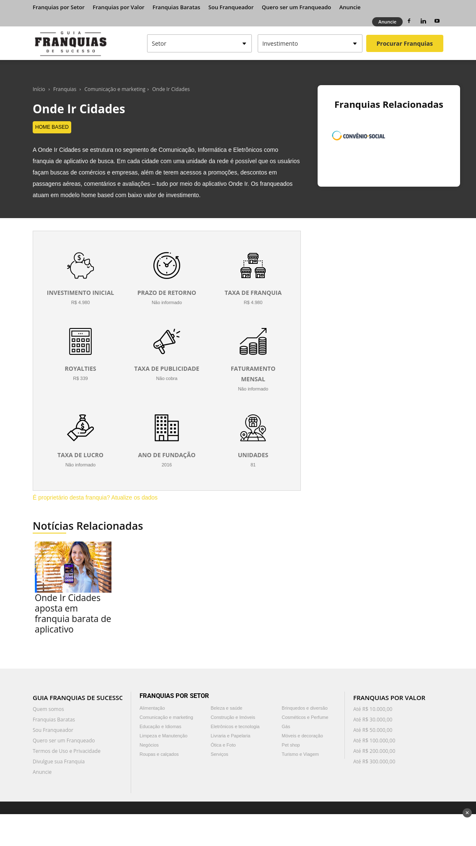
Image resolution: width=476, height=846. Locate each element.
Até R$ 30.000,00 (372, 719)
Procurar (405, 43)
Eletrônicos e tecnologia (235, 726)
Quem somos (48, 709)
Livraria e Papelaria (231, 735)
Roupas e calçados (159, 754)
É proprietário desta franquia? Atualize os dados (95, 497)
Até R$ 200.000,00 (374, 751)
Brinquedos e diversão (304, 708)
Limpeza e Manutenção (163, 735)
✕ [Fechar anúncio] (467, 813)
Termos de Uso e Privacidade (67, 751)
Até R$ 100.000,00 (374, 740)
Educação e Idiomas (160, 726)
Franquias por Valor (118, 7)
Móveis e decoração (302, 735)
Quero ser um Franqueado (296, 7)
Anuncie (350, 7)
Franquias (64, 89)
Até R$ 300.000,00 (374, 761)
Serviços (219, 754)
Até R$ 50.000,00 (372, 730)
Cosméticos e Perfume (305, 717)
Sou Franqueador (231, 7)
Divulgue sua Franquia (59, 761)
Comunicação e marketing (115, 89)
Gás (286, 726)
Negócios (149, 744)
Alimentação (152, 708)
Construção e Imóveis (233, 717)
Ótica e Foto (223, 744)
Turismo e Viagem (300, 754)
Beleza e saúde (227, 708)
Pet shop (291, 744)
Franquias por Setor (59, 7)
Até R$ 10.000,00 (372, 709)
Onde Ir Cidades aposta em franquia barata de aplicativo (73, 613)
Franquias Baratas (176, 7)
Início (39, 89)
